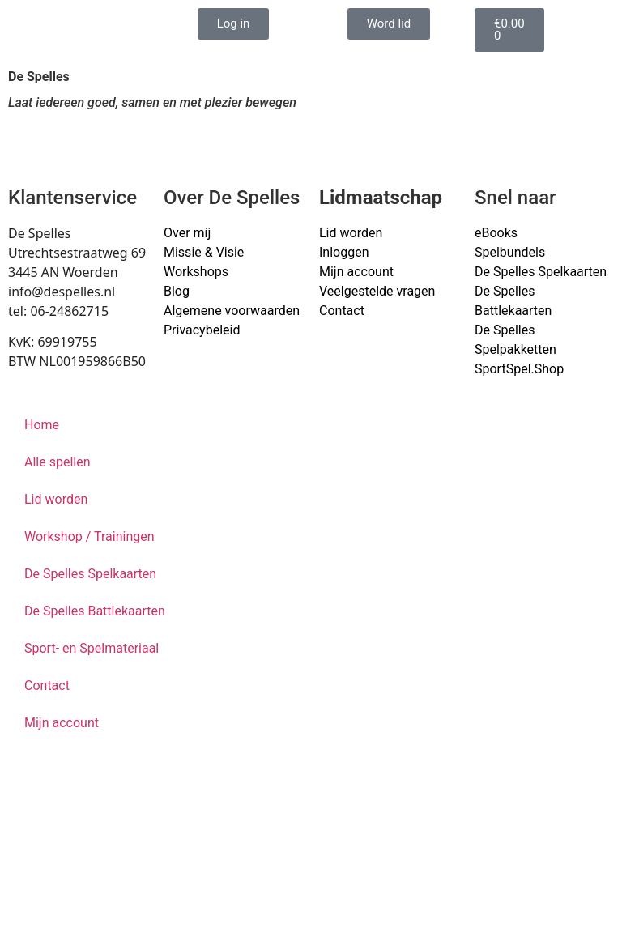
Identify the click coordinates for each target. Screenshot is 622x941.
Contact (341, 310)
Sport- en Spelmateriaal (91, 648)
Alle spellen (57, 462)
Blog (177, 291)
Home (41, 424)
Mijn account (356, 271)
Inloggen (344, 252)
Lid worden (350, 233)
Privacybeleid (202, 330)
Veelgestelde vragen (377, 291)
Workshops (196, 271)
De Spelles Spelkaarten (90, 573)
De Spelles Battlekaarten (94, 611)
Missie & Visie (204, 252)
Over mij (187, 233)
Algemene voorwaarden (232, 310)
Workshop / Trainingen (89, 536)
